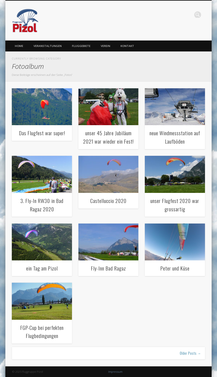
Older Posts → (190, 353)
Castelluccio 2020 (108, 200)
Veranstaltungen (48, 46)
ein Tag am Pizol (42, 268)
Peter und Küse (174, 268)
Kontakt (127, 46)
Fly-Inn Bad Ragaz (108, 268)
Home (19, 46)
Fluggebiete (81, 46)
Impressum (115, 372)
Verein (105, 46)
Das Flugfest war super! (42, 133)
